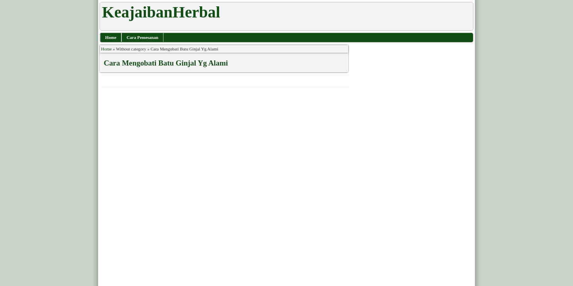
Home (110, 37)
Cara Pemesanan (142, 37)
